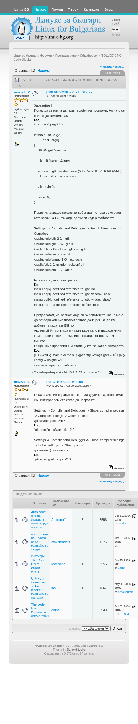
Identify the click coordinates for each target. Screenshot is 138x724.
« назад (106, 66)
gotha (55, 610)
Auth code (38, 512)
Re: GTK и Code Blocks (64, 382)
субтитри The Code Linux (38, 559)
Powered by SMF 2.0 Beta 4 (49, 646)
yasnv (121, 567)
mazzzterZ (22, 92)
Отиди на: (75, 628)
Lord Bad (123, 614)
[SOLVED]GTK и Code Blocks (69, 92)
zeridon (122, 523)
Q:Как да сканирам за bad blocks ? (38, 584)
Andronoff (58, 519)
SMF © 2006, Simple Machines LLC (84, 646)
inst (53, 588)
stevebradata (60, 542)
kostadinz (58, 564)
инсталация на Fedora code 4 (40, 538)
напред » (119, 66)
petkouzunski (125, 592)
